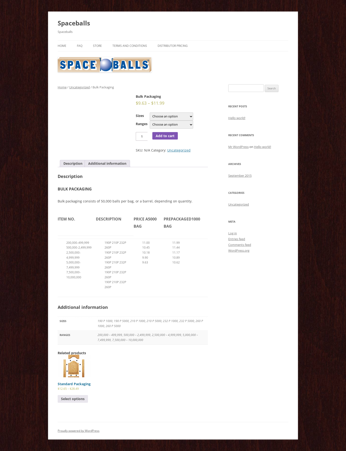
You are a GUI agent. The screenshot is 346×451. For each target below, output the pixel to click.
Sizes (140, 115)
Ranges (142, 124)
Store (97, 46)
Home (62, 46)
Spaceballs (74, 23)
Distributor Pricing (173, 46)
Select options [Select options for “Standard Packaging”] (73, 398)
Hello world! (236, 118)
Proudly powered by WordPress (78, 431)
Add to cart (165, 136)
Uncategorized (79, 87)
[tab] (73, 163)
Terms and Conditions (129, 46)
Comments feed (239, 245)
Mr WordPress (238, 147)
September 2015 (240, 175)
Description (72, 163)
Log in (232, 233)
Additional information (107, 163)
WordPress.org (238, 250)
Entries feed (236, 239)
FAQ (79, 46)
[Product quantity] (142, 136)
